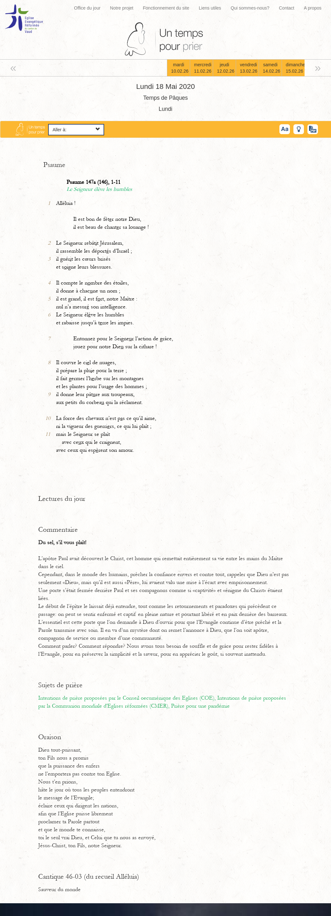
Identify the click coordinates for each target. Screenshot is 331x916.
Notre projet (121, 8)
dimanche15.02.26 (295, 68)
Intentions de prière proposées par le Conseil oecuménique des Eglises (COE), (127, 698)
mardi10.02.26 (180, 68)
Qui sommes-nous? (250, 8)
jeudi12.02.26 (225, 68)
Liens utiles (210, 8)
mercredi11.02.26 (203, 68)
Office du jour (87, 8)
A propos (312, 8)
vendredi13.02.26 (248, 68)
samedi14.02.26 (271, 68)
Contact (286, 8)
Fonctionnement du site (166, 8)
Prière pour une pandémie (200, 706)
